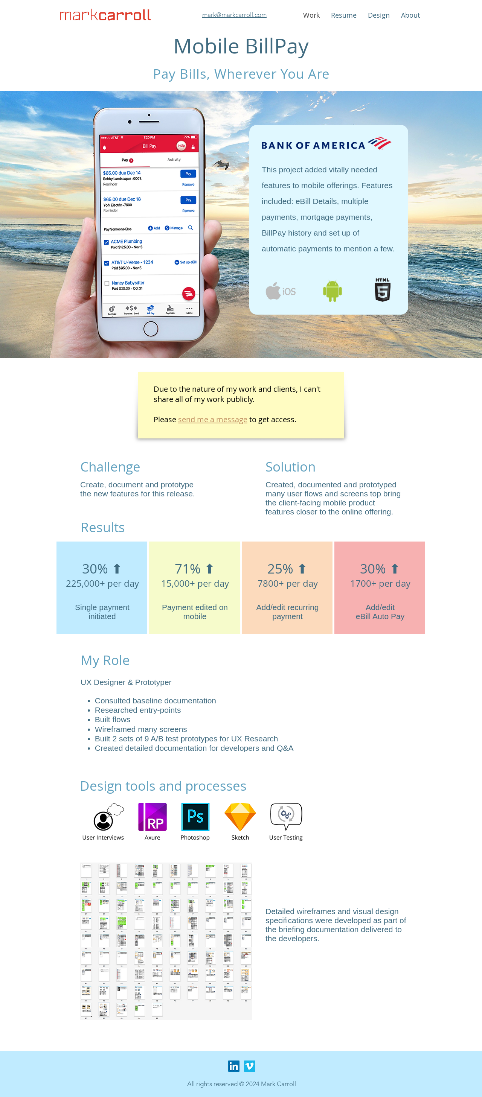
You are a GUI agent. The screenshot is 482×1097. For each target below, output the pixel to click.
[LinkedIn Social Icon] (233, 1066)
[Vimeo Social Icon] (249, 1066)
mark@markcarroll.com (234, 14)
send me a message (212, 419)
